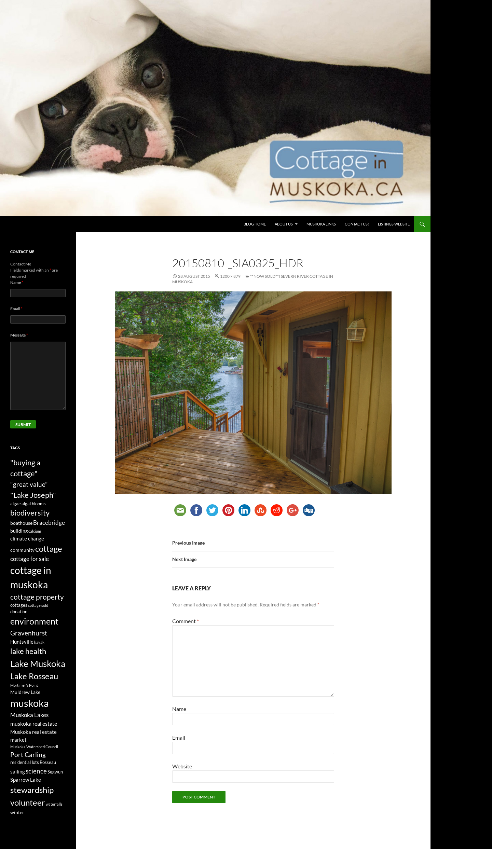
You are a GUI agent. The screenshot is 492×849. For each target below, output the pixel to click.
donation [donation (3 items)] (18, 611)
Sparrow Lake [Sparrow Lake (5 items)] (25, 780)
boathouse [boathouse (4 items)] (21, 523)
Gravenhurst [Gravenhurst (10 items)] (28, 633)
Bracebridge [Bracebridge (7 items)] (49, 522)
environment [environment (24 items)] (34, 621)
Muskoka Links (321, 224)
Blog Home (255, 224)
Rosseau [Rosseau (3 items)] (48, 762)
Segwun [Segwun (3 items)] (55, 772)
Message (19, 335)
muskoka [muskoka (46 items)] (29, 703)
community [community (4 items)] (22, 550)
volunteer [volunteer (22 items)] (27, 802)
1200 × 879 (230, 276)
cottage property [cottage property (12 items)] (37, 597)
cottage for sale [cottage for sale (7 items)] (29, 558)
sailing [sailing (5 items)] (17, 771)
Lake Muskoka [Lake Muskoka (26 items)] (37, 663)
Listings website (394, 224)
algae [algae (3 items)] (15, 503)
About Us (284, 224)
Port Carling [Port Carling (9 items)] (28, 754)
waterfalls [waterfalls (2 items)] (54, 804)
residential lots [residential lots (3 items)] (24, 762)
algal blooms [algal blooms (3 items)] (34, 503)
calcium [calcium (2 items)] (34, 531)
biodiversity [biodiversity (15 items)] (30, 512)
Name (179, 709)
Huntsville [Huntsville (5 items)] (21, 642)
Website (182, 766)
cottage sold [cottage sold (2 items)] (38, 605)
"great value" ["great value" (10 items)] (29, 484)
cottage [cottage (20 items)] (48, 548)
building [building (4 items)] (19, 531)
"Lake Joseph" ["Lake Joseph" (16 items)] (33, 494)
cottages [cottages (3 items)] (18, 605)
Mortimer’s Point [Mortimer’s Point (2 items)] (24, 685)
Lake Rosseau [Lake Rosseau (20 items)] (34, 676)
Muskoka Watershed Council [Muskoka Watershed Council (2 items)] (34, 746)
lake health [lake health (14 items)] (28, 651)
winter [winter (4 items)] (17, 812)
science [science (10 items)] (36, 771)
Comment (185, 621)
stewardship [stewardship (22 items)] (32, 790)
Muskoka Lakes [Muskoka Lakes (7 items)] (29, 714)
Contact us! (357, 224)
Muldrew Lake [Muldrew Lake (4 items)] (25, 692)
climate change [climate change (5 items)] (27, 538)
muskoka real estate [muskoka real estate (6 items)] (33, 723)
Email (178, 737)
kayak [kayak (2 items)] (39, 642)
